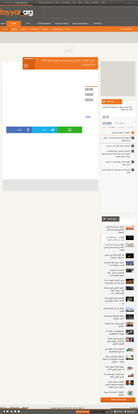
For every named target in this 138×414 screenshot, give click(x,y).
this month (121, 127)
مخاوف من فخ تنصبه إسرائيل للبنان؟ (113, 310)
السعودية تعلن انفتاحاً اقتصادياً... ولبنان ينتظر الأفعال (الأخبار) (115, 341)
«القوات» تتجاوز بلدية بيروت (118, 133)
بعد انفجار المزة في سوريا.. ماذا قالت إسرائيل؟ (114, 256)
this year (130, 127)
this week (111, 127)
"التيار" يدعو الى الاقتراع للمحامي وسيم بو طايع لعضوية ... (115, 229)
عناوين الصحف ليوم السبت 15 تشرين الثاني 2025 (120, 163)
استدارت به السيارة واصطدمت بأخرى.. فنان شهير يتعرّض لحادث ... (115, 272)
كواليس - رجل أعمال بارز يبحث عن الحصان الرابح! (115, 238)
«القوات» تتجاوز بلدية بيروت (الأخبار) (114, 393)
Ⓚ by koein (134, 408)
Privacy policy (14, 408)
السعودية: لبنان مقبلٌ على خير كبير (120, 146)
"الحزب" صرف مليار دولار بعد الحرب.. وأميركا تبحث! (114, 264)
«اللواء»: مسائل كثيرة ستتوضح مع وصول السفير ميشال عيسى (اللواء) (114, 384)
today (104, 127)
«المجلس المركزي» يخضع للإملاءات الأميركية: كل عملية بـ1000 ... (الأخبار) (113, 359)
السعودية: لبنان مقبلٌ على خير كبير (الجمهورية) (114, 350)
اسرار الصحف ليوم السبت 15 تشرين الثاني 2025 (118, 171)
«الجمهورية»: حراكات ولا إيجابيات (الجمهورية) (115, 332)
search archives (126, 29)
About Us (3, 408)
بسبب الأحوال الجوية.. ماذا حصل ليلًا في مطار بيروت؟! (114, 282)
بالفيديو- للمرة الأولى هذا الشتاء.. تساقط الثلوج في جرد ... (114, 300)
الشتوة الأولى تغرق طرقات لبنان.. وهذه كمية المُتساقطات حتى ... (114, 290)
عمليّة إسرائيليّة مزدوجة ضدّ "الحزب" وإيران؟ (114, 317)
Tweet (88, 117)
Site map (25, 408)
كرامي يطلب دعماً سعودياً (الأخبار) (114, 325)
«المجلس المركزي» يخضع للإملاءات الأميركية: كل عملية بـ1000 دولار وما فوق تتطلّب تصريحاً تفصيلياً (118, 153)
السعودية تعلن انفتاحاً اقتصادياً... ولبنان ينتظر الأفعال (118, 139)
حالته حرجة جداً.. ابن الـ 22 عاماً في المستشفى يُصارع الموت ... (114, 247)
